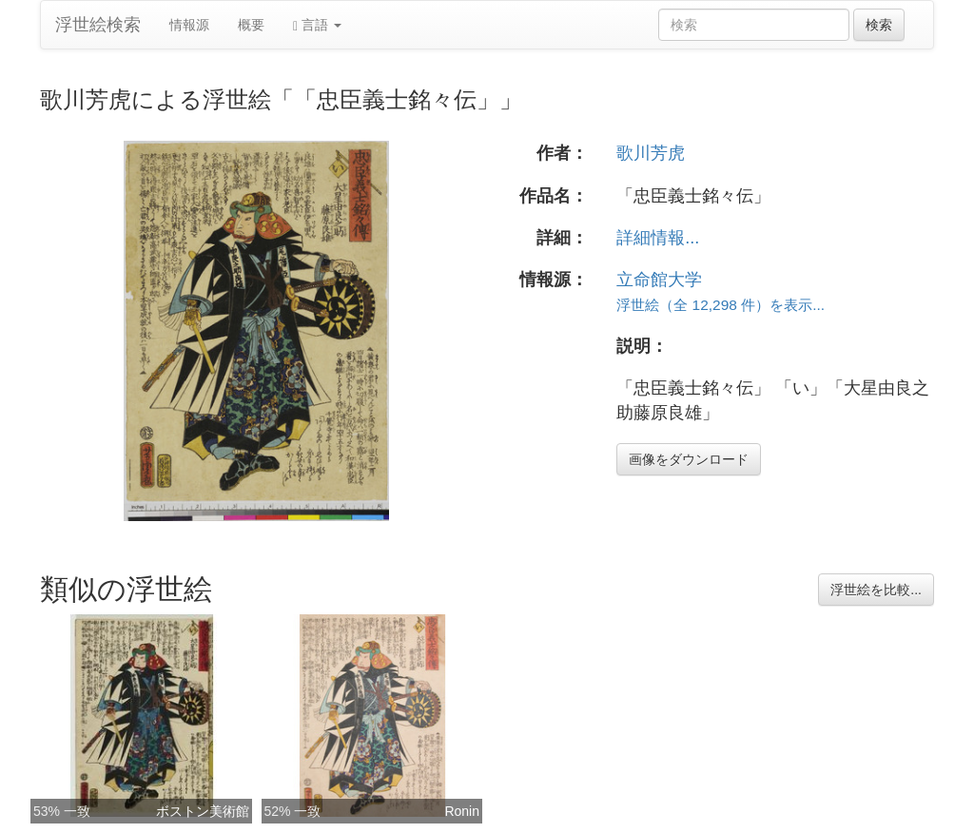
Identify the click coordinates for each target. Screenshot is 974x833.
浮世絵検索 (98, 24)
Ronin (461, 811)
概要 (251, 24)
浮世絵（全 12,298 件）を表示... (720, 305)
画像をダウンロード (689, 459)
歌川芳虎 (650, 153)
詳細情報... (657, 237)
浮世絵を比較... (876, 589)
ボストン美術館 (202, 811)
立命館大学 (659, 279)
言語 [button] (317, 25)
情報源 (189, 24)
